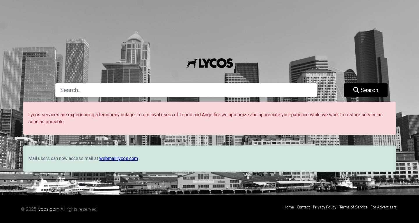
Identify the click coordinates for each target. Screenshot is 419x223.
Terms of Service (353, 207)
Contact (303, 207)
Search (365, 90)
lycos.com (48, 209)
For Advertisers (383, 207)
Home (289, 207)
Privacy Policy (324, 207)
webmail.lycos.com (118, 158)
